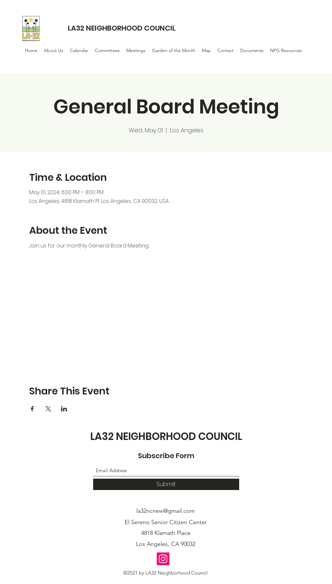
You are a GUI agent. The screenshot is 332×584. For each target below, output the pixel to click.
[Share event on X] (48, 408)
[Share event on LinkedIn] (64, 408)
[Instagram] (163, 558)
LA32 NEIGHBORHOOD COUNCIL (122, 28)
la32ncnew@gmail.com (165, 510)
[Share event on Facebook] (32, 408)
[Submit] (166, 484)
